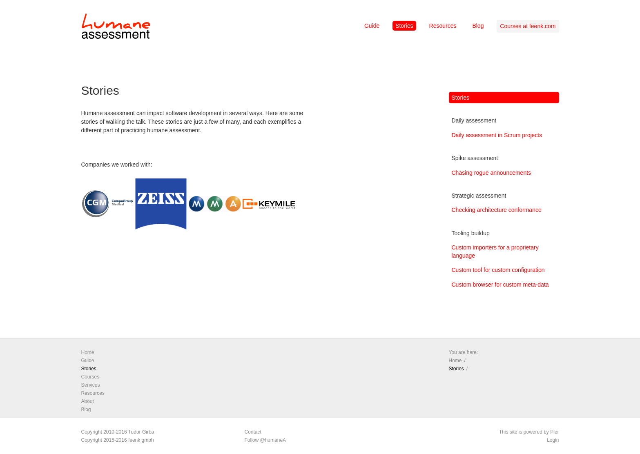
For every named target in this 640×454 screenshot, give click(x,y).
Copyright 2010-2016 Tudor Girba (117, 432)
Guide (371, 25)
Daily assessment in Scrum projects (497, 135)
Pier (554, 432)
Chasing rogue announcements (491, 172)
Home (87, 352)
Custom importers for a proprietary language (495, 251)
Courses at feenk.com (527, 26)
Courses (90, 377)
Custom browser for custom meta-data (500, 284)
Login (553, 440)
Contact (253, 432)
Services (90, 385)
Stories (404, 25)
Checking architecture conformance (497, 210)
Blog (478, 25)
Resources (443, 25)
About (87, 401)
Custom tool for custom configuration (498, 270)
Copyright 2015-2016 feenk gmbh (117, 440)
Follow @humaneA (265, 440)
